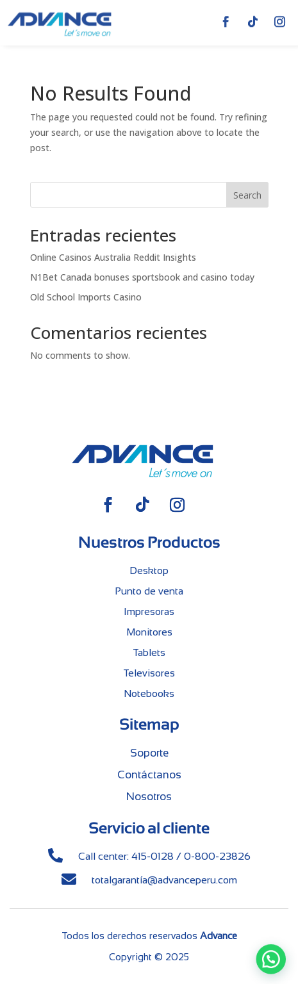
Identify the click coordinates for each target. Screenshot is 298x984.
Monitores (149, 632)
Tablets (149, 652)
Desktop (149, 570)
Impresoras (149, 611)
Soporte (149, 753)
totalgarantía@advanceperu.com (164, 879)
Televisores (149, 673)
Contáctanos (149, 775)
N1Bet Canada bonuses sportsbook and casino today (142, 277)
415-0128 (152, 856)
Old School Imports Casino (86, 297)
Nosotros (149, 797)
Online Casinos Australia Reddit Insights (113, 257)
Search (247, 195)
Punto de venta (149, 591)
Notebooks (149, 693)
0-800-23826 (217, 856)
